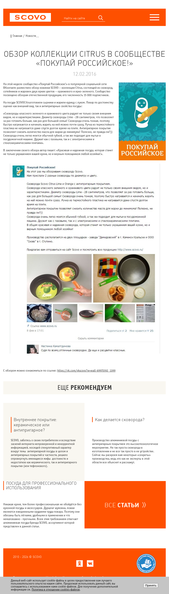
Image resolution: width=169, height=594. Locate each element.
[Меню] (154, 17)
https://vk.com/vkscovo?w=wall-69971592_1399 (86, 370)
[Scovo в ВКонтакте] (90, 564)
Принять (150, 585)
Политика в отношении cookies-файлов (56, 589)
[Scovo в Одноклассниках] (79, 564)
